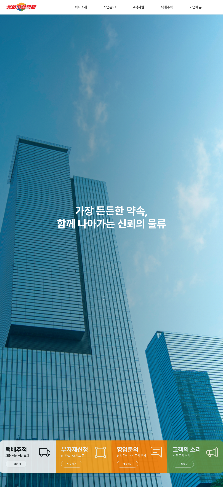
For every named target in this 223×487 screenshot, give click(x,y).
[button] (103, 298)
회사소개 (81, 7)
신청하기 (72, 464)
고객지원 (138, 7)
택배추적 (167, 7)
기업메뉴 (195, 7)
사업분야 (109, 7)
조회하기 (16, 464)
